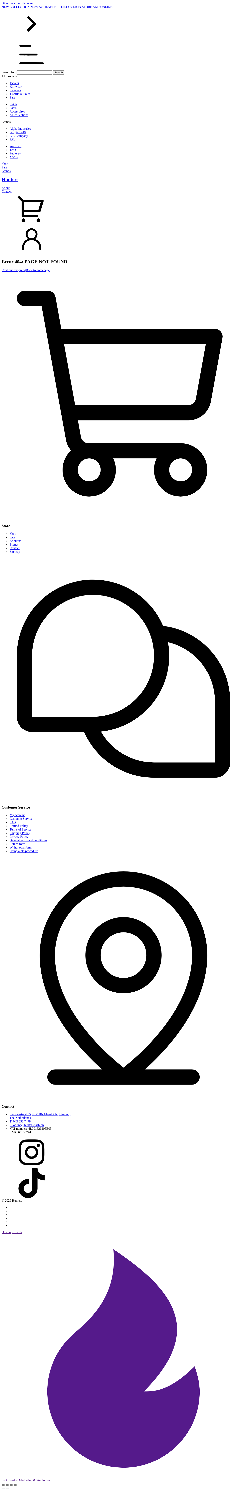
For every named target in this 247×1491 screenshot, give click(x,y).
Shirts (13, 104)
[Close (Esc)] (15, 1485)
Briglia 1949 (18, 132)
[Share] (11, 1485)
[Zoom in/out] (3, 1485)
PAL (12, 139)
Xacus (14, 157)
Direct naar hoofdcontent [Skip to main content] (18, 3)
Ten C (13, 149)
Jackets (14, 83)
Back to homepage (38, 270)
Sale (12, 97)
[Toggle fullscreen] (7, 1485)
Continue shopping (14, 270)
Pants (13, 108)
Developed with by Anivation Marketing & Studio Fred (123, 1356)
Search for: (9, 72)
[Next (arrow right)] (7, 1488)
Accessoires (17, 111)
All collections (19, 115)
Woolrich (15, 146)
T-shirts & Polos (20, 94)
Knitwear (16, 86)
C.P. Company (19, 135)
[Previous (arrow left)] (3, 1488)
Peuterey (15, 153)
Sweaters (15, 90)
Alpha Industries (20, 128)
